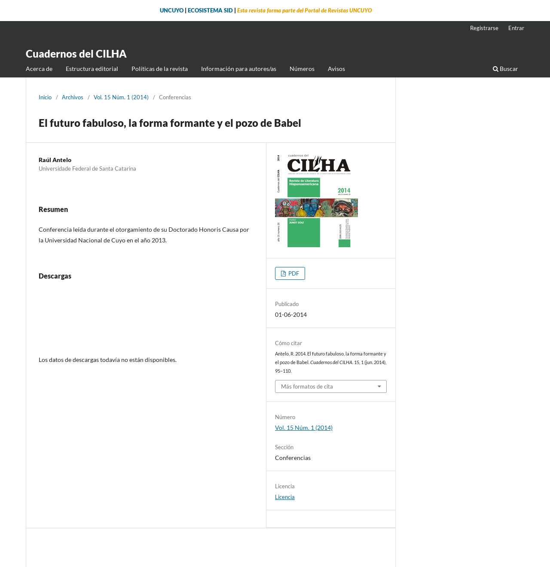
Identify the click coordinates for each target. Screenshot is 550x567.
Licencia (285, 496)
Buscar (505, 68)
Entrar (516, 28)
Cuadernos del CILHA (76, 53)
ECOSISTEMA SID (210, 10)
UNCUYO (171, 10)
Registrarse (484, 28)
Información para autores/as (238, 68)
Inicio (45, 97)
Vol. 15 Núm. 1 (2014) (121, 97)
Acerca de (39, 68)
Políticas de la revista (159, 68)
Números (302, 68)
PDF (293, 273)
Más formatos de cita (307, 386)
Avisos (336, 68)
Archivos (72, 97)
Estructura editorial (92, 68)
